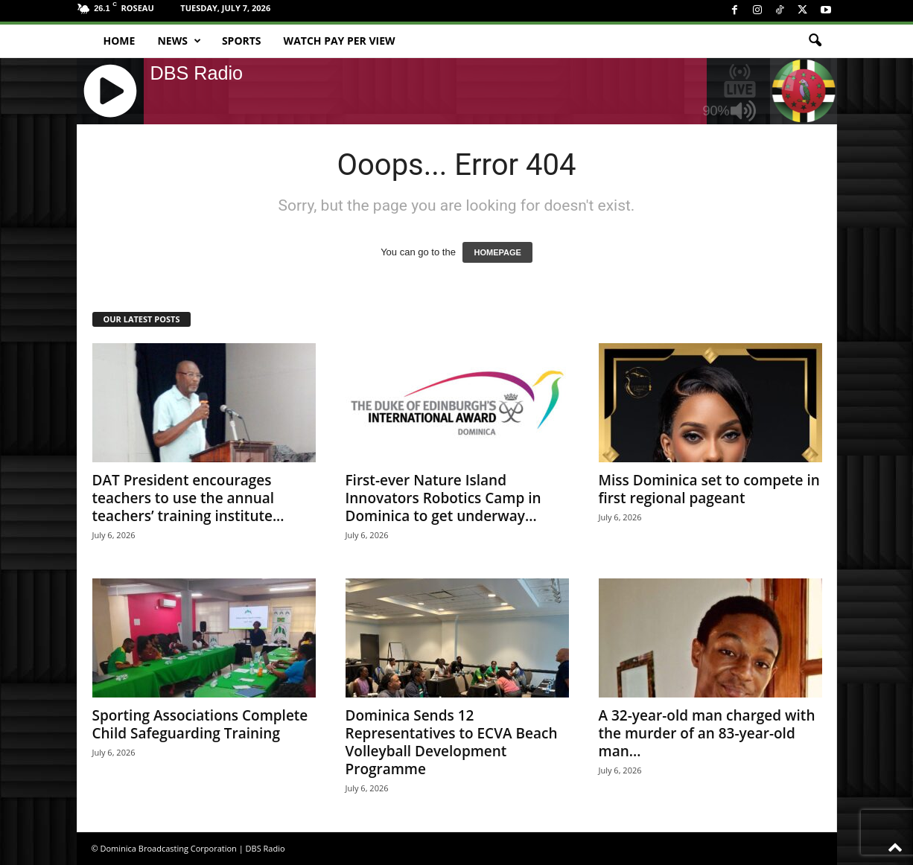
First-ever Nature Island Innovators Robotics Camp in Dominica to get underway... (443, 498)
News (178, 41)
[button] (814, 41)
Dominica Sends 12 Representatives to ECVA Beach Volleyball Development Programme (452, 742)
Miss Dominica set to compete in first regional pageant (709, 489)
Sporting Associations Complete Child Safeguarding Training (200, 724)
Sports (241, 40)
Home (120, 40)
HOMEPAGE (497, 252)
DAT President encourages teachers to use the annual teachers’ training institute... (188, 498)
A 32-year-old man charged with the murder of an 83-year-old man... (707, 733)
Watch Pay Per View (339, 40)
